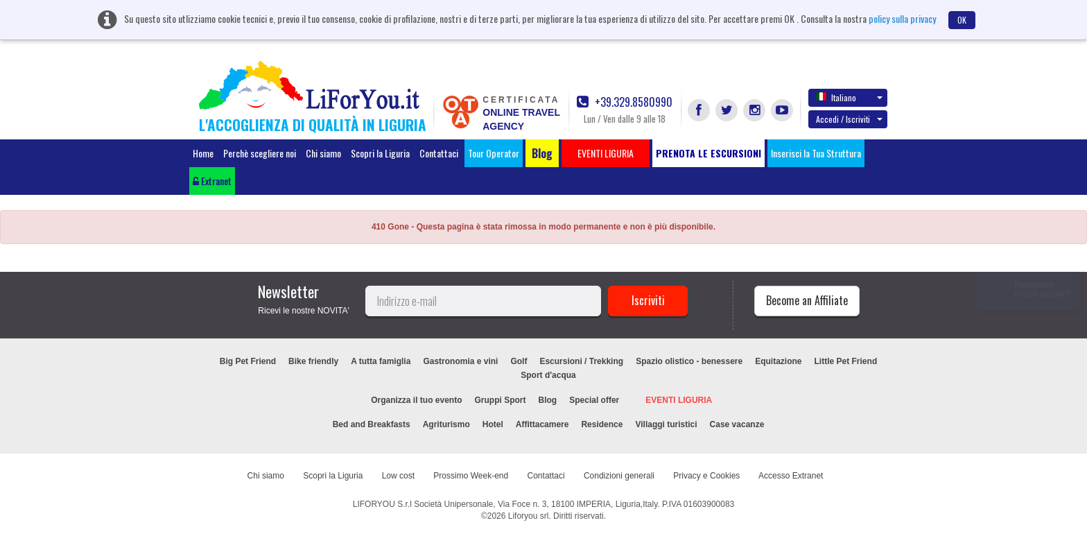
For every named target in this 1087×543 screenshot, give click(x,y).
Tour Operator (493, 153)
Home (203, 153)
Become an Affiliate (807, 300)
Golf (518, 361)
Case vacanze (737, 424)
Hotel (492, 424)
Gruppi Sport (500, 400)
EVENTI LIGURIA (679, 400)
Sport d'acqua (548, 375)
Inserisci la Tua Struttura (816, 153)
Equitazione (778, 361)
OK (961, 20)
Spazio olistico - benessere (689, 361)
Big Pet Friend (248, 361)
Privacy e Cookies (706, 476)
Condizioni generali (619, 476)
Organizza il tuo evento (416, 400)
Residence (602, 424)
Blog (548, 400)
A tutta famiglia (380, 361)
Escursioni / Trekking (581, 361)
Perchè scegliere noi (259, 153)
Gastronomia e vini (460, 361)
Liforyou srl (528, 516)
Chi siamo (323, 153)
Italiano (849, 97)
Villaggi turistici (666, 424)
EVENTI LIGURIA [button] (605, 153)
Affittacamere (542, 424)
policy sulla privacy (902, 18)
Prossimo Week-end (470, 476)
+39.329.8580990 (624, 102)
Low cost (398, 476)
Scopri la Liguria (380, 153)
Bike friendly (313, 361)
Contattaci (438, 153)
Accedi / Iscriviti (849, 119)
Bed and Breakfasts (371, 424)
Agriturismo (446, 424)
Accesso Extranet (790, 476)
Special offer (594, 400)
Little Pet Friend (846, 361)
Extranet (212, 180)
